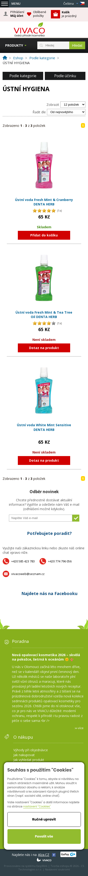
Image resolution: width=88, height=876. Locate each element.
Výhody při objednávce (30, 750)
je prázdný (69, 14)
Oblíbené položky (39, 14)
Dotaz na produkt (44, 348)
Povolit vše (44, 836)
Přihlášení (17, 14)
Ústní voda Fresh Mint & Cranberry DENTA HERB (44, 202)
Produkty (14, 45)
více (81, 728)
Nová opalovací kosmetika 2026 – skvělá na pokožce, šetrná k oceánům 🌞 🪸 (46, 657)
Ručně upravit (44, 819)
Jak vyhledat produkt (28, 760)
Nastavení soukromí (57, 869)
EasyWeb (41, 866)
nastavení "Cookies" (37, 806)
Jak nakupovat (24, 755)
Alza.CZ (43, 854)
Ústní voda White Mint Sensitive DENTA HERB (44, 427)
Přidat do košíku (44, 235)
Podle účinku (65, 75)
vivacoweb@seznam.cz (28, 574)
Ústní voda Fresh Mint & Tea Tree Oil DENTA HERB (43, 314)
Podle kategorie (22, 75)
